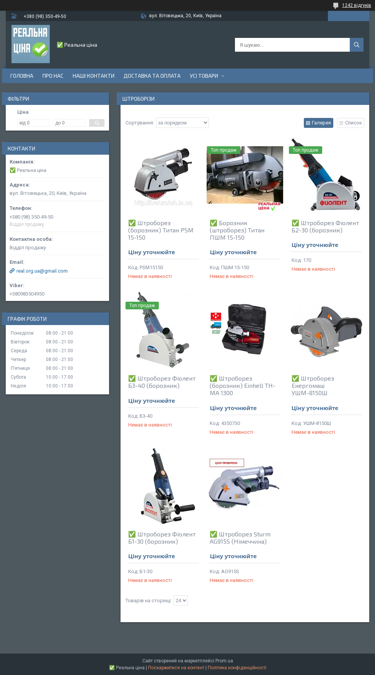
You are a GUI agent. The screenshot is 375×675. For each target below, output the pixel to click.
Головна (21, 75)
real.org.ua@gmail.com (42, 271)
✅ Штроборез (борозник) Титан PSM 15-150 (161, 230)
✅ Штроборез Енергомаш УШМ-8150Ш (313, 385)
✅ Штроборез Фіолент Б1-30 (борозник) (162, 537)
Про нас (53, 75)
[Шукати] (357, 45)
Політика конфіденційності (237, 667)
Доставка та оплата (152, 75)
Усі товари (204, 75)
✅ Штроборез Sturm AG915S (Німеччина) (240, 537)
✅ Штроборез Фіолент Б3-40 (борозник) (162, 381)
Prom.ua (224, 661)
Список (353, 123)
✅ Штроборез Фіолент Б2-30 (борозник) (325, 226)
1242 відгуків (356, 5)
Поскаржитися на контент (176, 667)
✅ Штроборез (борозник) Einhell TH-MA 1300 (243, 385)
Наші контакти (93, 75)
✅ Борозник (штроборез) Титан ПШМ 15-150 (237, 230)
